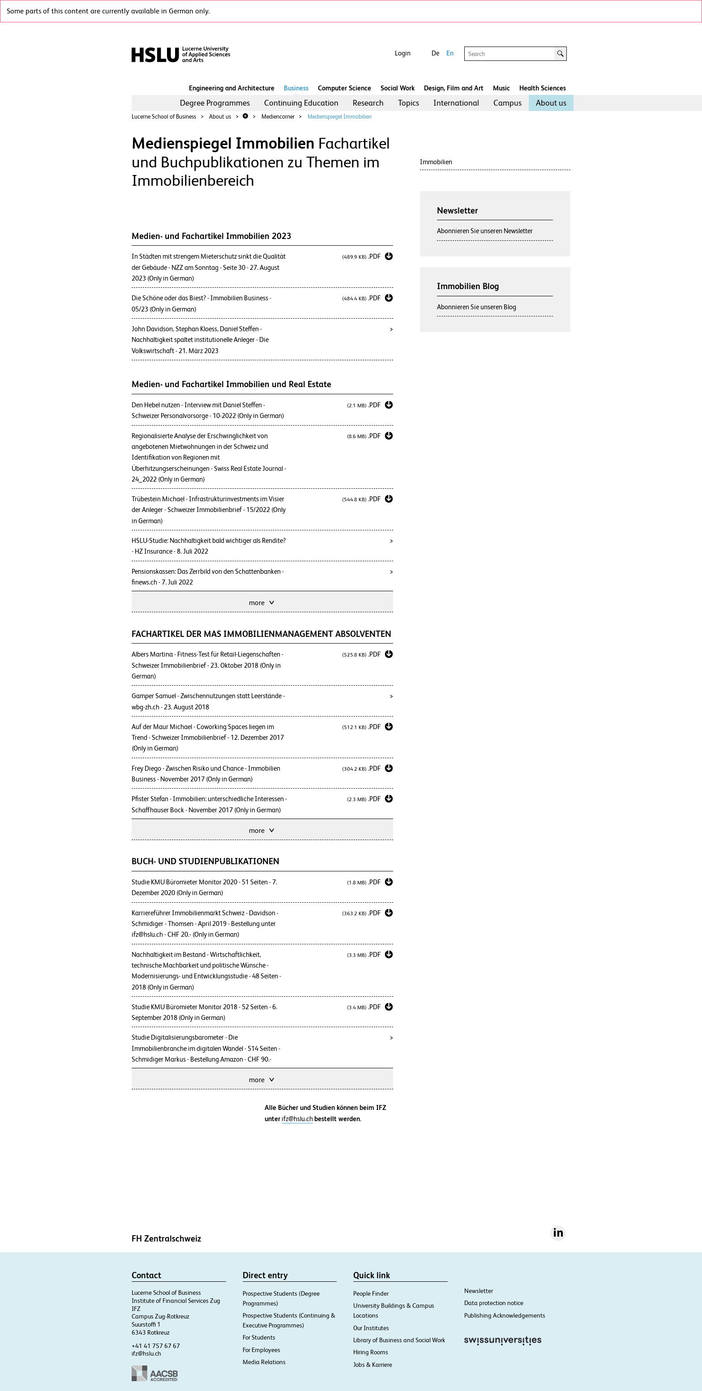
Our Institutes (371, 1327)
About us (551, 102)
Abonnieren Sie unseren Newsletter (485, 231)
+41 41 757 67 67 (156, 1345)
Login (403, 53)
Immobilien (436, 162)
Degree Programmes (215, 102)
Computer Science (344, 88)
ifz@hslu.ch (297, 1118)
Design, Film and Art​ (454, 88)
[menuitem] (215, 103)
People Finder (371, 1293)
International (456, 102)
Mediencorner (278, 116)
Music (501, 88)
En (450, 53)
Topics (408, 102)
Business (296, 88)
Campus (507, 102)
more (262, 602)
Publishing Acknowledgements (504, 1315)
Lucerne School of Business (164, 116)
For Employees (261, 1349)
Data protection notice (493, 1302)
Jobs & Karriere (372, 1364)
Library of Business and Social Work (399, 1340)
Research (368, 102)
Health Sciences (542, 88)
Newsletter (478, 1290)
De (435, 53)
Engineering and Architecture (231, 88)
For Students (259, 1337)
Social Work (398, 88)
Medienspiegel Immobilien (340, 116)
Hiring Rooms (370, 1352)
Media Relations (264, 1361)
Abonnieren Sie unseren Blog (476, 307)
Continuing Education (301, 102)
